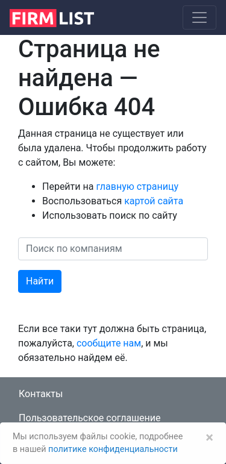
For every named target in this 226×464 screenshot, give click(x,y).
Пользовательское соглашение (90, 418)
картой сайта (153, 201)
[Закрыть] (209, 437)
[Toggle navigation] (199, 17)
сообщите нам (109, 343)
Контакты (41, 394)
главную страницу (137, 186)
